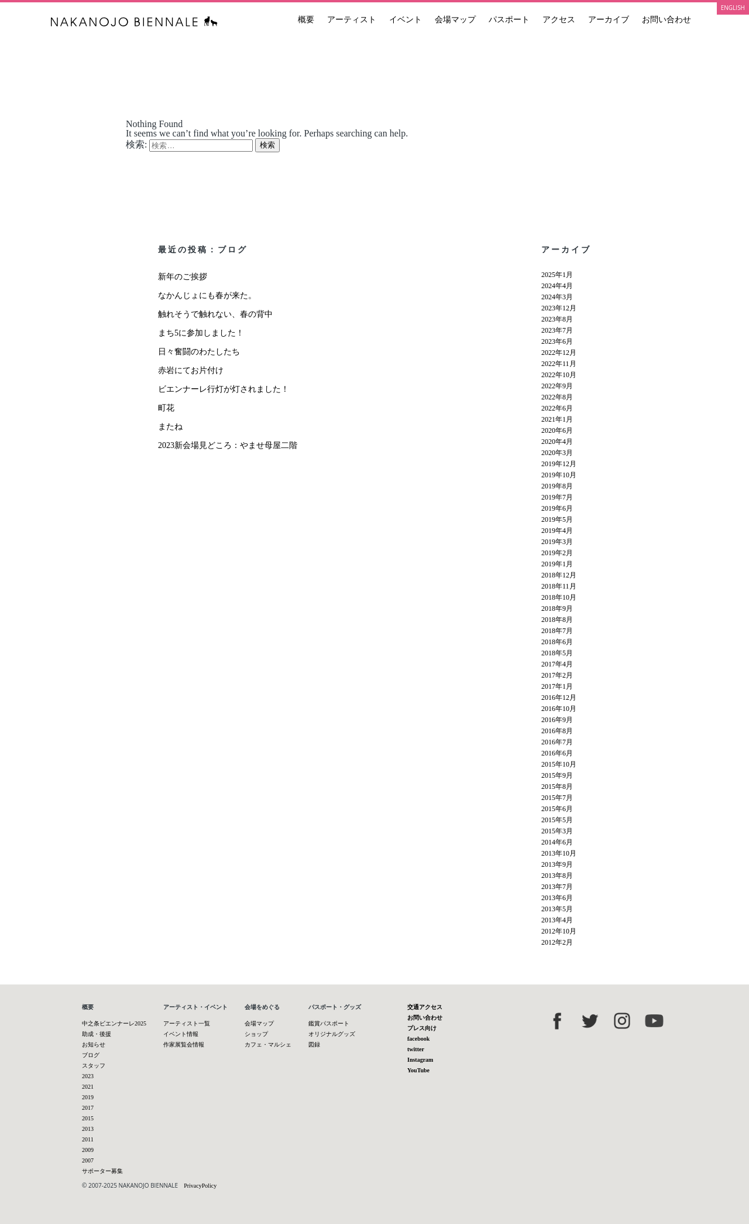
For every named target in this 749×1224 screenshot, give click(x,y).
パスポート (509, 19)
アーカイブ (608, 19)
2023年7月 (557, 330)
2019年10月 (558, 475)
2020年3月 (557, 453)
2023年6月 (557, 341)
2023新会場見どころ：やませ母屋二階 (227, 445)
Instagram (420, 1060)
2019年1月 (557, 564)
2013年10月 (558, 853)
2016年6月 (557, 753)
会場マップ (455, 19)
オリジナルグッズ (331, 1034)
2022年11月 (558, 364)
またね (170, 426)
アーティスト (351, 19)
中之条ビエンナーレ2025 (114, 1023)
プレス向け (422, 1028)
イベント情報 (180, 1034)
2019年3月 (557, 542)
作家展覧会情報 (183, 1044)
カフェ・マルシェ (268, 1044)
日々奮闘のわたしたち (199, 351)
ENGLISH (733, 8)
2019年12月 (558, 464)
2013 (88, 1129)
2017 (88, 1108)
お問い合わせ (666, 19)
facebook (418, 1038)
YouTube (418, 1070)
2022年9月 (557, 386)
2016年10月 (558, 709)
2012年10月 (558, 931)
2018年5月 (557, 653)
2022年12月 (558, 352)
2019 (88, 1097)
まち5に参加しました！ (201, 333)
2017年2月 (557, 675)
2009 (88, 1150)
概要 (306, 19)
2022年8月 (557, 397)
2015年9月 (557, 775)
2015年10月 (558, 764)
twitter (415, 1049)
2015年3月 (557, 831)
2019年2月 (557, 553)
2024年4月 (557, 286)
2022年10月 (558, 375)
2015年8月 (557, 786)
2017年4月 (557, 664)
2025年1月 (557, 275)
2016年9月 (557, 720)
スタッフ (93, 1065)
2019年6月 (557, 508)
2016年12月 (558, 697)
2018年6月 (557, 642)
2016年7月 (557, 742)
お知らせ (93, 1044)
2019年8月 (557, 486)
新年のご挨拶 (182, 276)
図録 (314, 1044)
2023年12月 (558, 308)
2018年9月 (557, 608)
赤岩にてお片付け (191, 370)
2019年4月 (557, 530)
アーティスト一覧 (186, 1023)
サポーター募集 (102, 1171)
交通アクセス (424, 1007)
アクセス (558, 19)
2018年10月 (558, 597)
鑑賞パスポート (328, 1023)
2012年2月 (557, 942)
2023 (88, 1076)
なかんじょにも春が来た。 (207, 295)
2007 (88, 1160)
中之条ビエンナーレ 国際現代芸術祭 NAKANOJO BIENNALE (134, 21)
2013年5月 (557, 909)
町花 (166, 408)
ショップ (256, 1034)
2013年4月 (557, 920)
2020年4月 (557, 441)
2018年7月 (557, 631)
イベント (405, 19)
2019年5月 (557, 519)
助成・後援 (96, 1034)
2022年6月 (557, 408)
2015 (88, 1118)
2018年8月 (557, 620)
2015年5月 (557, 820)
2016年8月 (557, 731)
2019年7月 (557, 497)
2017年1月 (557, 686)
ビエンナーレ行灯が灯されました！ (223, 389)
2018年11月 (558, 586)
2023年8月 (557, 319)
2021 (88, 1086)
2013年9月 (557, 864)
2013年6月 (557, 898)
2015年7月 (557, 798)
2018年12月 (558, 575)
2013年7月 (557, 887)
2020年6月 (557, 430)
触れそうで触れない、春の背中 (215, 314)
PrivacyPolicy (200, 1185)
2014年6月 (557, 842)
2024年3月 (557, 297)
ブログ (90, 1055)
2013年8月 (557, 875)
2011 (88, 1139)
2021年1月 (557, 419)
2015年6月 (557, 809)
